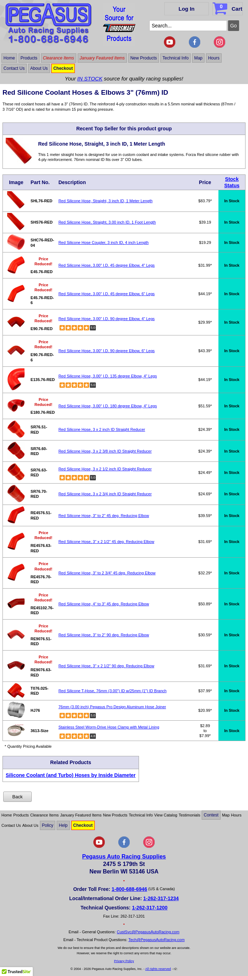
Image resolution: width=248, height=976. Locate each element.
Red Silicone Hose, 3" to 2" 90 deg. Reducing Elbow (103, 635)
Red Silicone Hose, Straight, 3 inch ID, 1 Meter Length (105, 201)
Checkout (63, 68)
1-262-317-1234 (161, 898)
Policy (47, 825)
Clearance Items (58, 58)
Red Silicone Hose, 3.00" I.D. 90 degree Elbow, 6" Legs (106, 351)
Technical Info (175, 58)
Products (28, 58)
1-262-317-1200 (149, 907)
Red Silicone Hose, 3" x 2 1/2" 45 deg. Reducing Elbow (106, 541)
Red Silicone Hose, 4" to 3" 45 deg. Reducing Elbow (103, 604)
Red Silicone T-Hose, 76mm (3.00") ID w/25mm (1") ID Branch (112, 691)
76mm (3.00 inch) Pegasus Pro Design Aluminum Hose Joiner (112, 707)
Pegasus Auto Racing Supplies (124, 857)
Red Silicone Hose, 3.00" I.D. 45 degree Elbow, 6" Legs (106, 294)
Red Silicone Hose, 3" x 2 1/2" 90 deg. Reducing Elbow (106, 666)
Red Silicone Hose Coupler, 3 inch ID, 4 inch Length (103, 242)
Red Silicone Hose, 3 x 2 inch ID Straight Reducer (101, 429)
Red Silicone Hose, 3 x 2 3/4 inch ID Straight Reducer (105, 494)
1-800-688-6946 (129, 889)
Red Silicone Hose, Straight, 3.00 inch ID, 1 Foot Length (107, 222)
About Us (39, 68)
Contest (211, 815)
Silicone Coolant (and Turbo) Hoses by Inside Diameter (71, 775)
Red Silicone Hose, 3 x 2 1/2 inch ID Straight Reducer (105, 469)
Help (63, 825)
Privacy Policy (124, 961)
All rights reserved (158, 969)
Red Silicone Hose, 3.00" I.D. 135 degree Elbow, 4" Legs (107, 376)
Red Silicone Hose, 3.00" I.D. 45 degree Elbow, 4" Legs (106, 265)
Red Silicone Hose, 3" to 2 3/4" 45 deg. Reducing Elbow (107, 573)
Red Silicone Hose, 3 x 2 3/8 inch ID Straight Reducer (105, 451)
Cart (228, 7)
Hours (213, 58)
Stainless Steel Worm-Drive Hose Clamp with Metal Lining (108, 727)
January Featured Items (102, 58)
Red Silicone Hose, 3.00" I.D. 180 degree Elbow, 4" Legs (107, 406)
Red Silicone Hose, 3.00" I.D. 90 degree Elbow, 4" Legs (106, 319)
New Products (143, 58)
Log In (187, 9)
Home (9, 58)
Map (198, 58)
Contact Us (14, 68)
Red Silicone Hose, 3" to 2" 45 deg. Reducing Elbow (103, 515)
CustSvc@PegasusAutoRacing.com (148, 932)
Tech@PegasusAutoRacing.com (156, 940)
